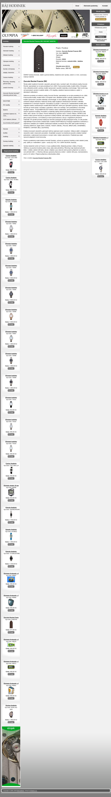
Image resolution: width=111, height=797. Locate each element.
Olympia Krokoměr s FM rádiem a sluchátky (18, 683)
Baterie (5, 110)
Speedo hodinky (8, 145)
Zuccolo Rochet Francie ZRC (42, 158)
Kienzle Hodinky (11, 507)
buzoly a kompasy (9, 69)
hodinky (5, 136)
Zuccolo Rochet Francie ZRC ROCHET (17, 617)
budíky (5, 133)
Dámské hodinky (8, 51)
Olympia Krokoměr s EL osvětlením (16, 573)
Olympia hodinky (8, 61)
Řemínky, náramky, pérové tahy (9, 82)
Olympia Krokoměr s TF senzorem (15, 595)
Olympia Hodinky (11, 221)
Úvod (77, 6)
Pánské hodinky (8, 46)
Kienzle (5, 129)
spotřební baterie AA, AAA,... (10, 115)
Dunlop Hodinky (11, 705)
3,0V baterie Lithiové (9, 119)
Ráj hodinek (20, 790)
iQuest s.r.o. (33, 790)
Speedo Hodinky (100, 115)
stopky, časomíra (8, 72)
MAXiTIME (6, 101)
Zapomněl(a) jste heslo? (101, 39)
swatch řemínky (8, 87)
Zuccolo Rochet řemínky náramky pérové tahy (11, 94)
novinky (5, 41)
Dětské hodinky (8, 55)
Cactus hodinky (8, 77)
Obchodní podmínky (91, 6)
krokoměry (6, 65)
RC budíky (6, 105)
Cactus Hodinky (100, 159)
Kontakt (105, 6)
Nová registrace (101, 40)
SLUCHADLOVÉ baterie (11, 123)
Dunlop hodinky (8, 141)
